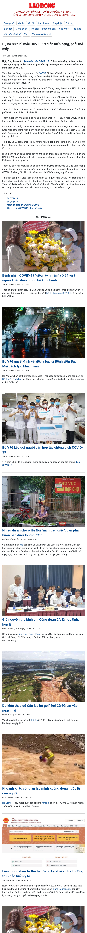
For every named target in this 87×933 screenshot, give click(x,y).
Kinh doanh (43, 23)
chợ (21, 544)
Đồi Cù (34, 720)
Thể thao (76, 28)
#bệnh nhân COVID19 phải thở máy (24, 208)
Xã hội (31, 23)
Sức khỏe (64, 28)
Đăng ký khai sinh (62, 889)
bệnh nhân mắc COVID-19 (36, 61)
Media (21, 23)
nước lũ (45, 802)
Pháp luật (57, 23)
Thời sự (69, 23)
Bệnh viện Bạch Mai (12, 379)
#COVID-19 (12, 198)
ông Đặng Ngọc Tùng (29, 634)
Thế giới (35, 28)
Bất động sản (49, 28)
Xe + (26, 34)
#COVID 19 (12, 201)
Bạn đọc (8, 28)
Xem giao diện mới (41, 34)
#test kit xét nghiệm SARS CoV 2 (23, 205)
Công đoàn (21, 28)
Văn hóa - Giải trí (12, 34)
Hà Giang (7, 802)
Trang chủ (9, 23)
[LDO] (43, 247)
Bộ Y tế (43, 73)
